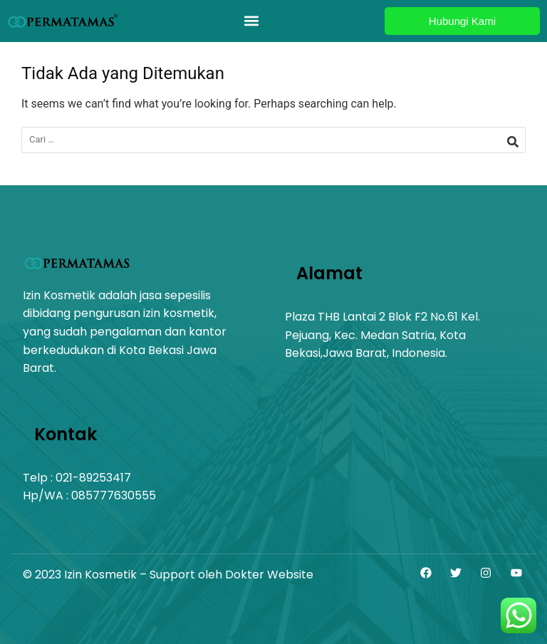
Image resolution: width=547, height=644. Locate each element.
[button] (252, 21)
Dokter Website (269, 574)
